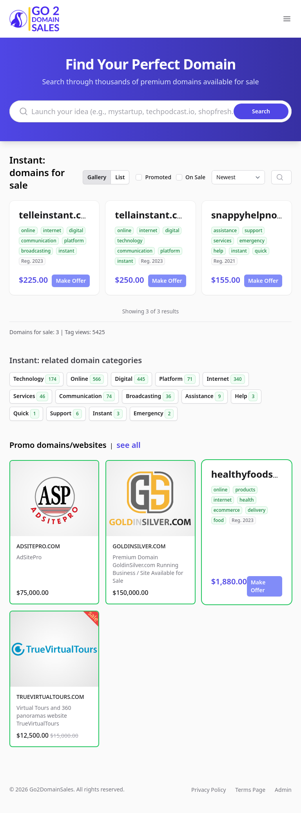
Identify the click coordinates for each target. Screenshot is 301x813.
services (223, 240)
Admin (283, 789)
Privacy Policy (208, 789)
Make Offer (71, 280)
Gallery (96, 177)
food (219, 520)
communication (38, 240)
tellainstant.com (153, 214)
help (218, 250)
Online (87, 379)
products (245, 489)
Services (30, 396)
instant (66, 250)
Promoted (158, 177)
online (28, 230)
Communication (87, 396)
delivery (256, 510)
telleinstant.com (57, 214)
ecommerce (227, 510)
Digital (131, 379)
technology (129, 240)
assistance (225, 230)
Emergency (154, 413)
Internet (226, 379)
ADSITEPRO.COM (38, 546)
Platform (177, 379)
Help (246, 396)
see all (128, 445)
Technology (36, 379)
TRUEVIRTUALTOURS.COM (50, 696)
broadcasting (36, 250)
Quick (26, 413)
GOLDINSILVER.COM (138, 546)
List (120, 177)
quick (261, 250)
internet (52, 230)
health (246, 500)
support (253, 230)
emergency (252, 240)
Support (66, 413)
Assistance (204, 396)
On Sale (195, 177)
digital (76, 230)
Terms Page (250, 789)
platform (74, 240)
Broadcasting (150, 396)
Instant (108, 413)
